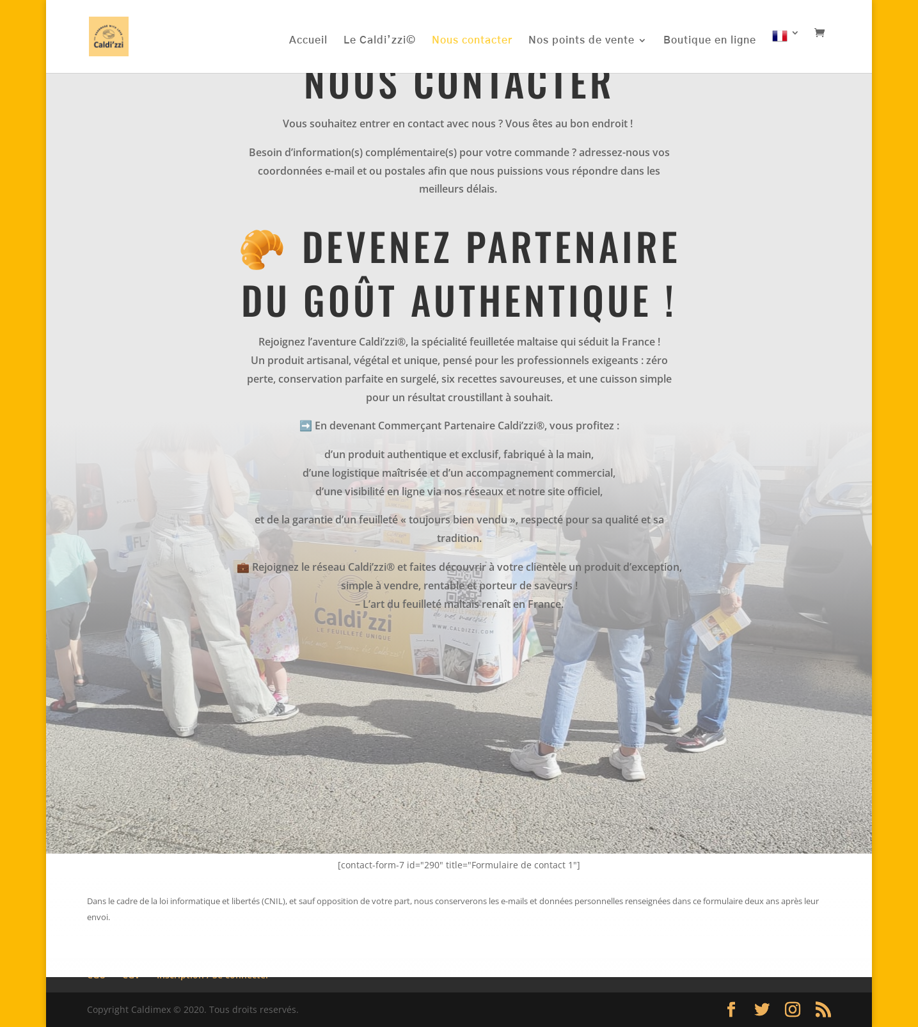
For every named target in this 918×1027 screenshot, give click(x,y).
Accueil (308, 40)
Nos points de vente (581, 40)
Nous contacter (472, 40)
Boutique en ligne (709, 40)
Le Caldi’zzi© (380, 40)
